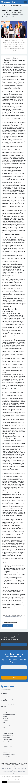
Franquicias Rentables (7, 735)
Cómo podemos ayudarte (15, 770)
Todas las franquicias (7, 733)
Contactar (14, 644)
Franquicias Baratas (7, 741)
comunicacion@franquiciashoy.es (9, 705)
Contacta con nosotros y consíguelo (13, 616)
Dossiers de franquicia (12, 771)
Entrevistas (5, 720)
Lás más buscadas (7, 744)
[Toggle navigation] (25, 2)
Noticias (4, 716)
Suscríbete (14, 677)
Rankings (4, 712)
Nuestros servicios (7, 752)
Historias (4, 722)
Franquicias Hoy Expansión (8, 754)
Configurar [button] (16, 782)
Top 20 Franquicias (7, 739)
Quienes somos (16, 768)
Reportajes (5, 718)
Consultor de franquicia (7, 768)
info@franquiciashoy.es (6, 692)
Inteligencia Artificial (7, 746)
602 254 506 (4, 706)
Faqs (3, 727)
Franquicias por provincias (8, 714)
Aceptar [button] (4, 782)
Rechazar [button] (10, 782)
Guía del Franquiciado (7, 725)
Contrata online (6, 756)
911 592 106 (4, 693)
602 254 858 (4, 700)
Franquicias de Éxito (7, 737)
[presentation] (10, 672)
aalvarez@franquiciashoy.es (7, 699)
